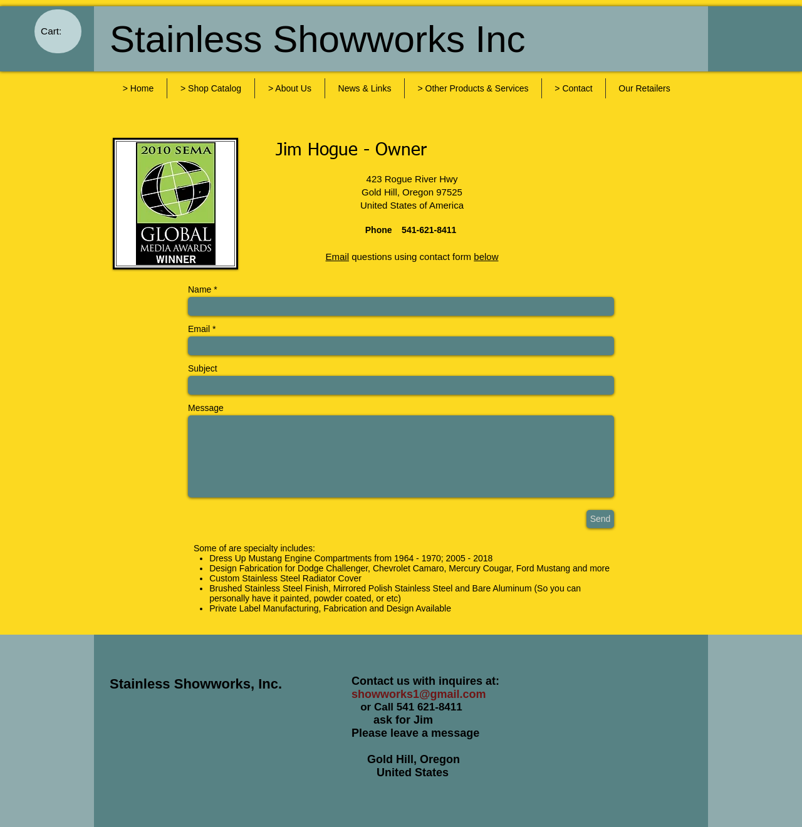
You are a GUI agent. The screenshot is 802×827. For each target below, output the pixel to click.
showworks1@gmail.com (419, 694)
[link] (58, 31)
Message (206, 407)
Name (199, 289)
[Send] (600, 519)
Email (199, 329)
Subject (202, 368)
